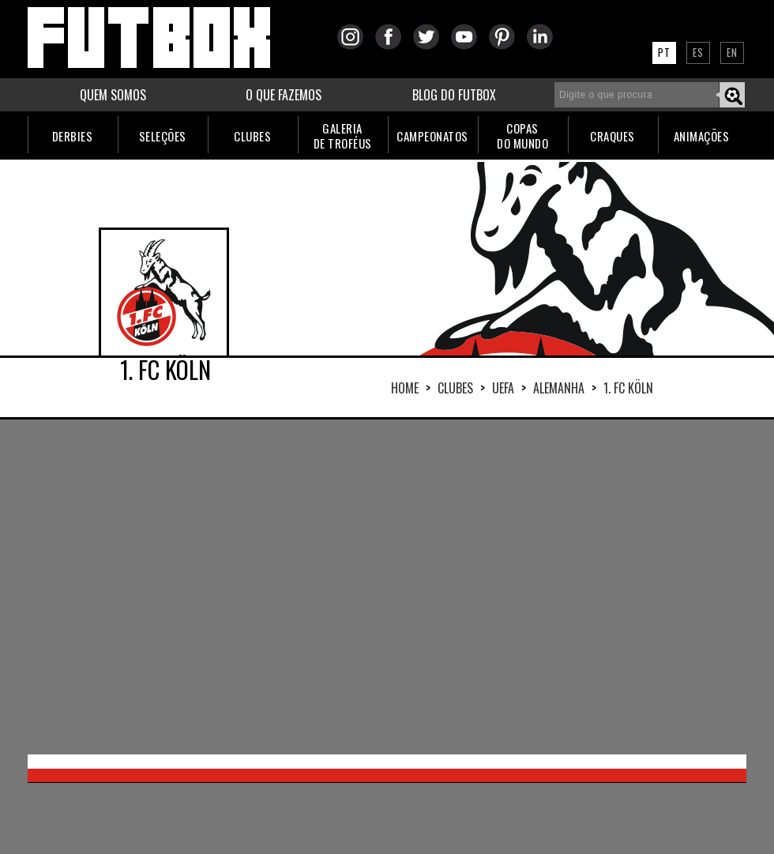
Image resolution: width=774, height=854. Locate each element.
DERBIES (72, 136)
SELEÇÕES (162, 136)
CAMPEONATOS (432, 136)
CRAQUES (612, 136)
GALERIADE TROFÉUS (343, 135)
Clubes (455, 387)
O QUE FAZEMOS (283, 94)
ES (698, 52)
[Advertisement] (333, 585)
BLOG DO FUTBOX (454, 94)
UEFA (503, 387)
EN (732, 52)
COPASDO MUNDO (522, 135)
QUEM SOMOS (113, 94)
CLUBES (252, 136)
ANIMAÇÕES (702, 136)
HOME (405, 387)
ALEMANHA (558, 387)
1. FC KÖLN (628, 387)
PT (664, 52)
